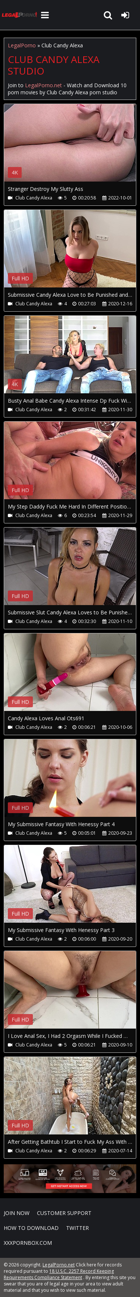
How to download (31, 1227)
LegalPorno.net (20, 15)
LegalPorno (22, 45)
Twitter (77, 1227)
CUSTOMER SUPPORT (64, 1212)
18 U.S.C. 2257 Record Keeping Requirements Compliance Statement (59, 1274)
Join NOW (16, 1212)
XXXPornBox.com (28, 1242)
